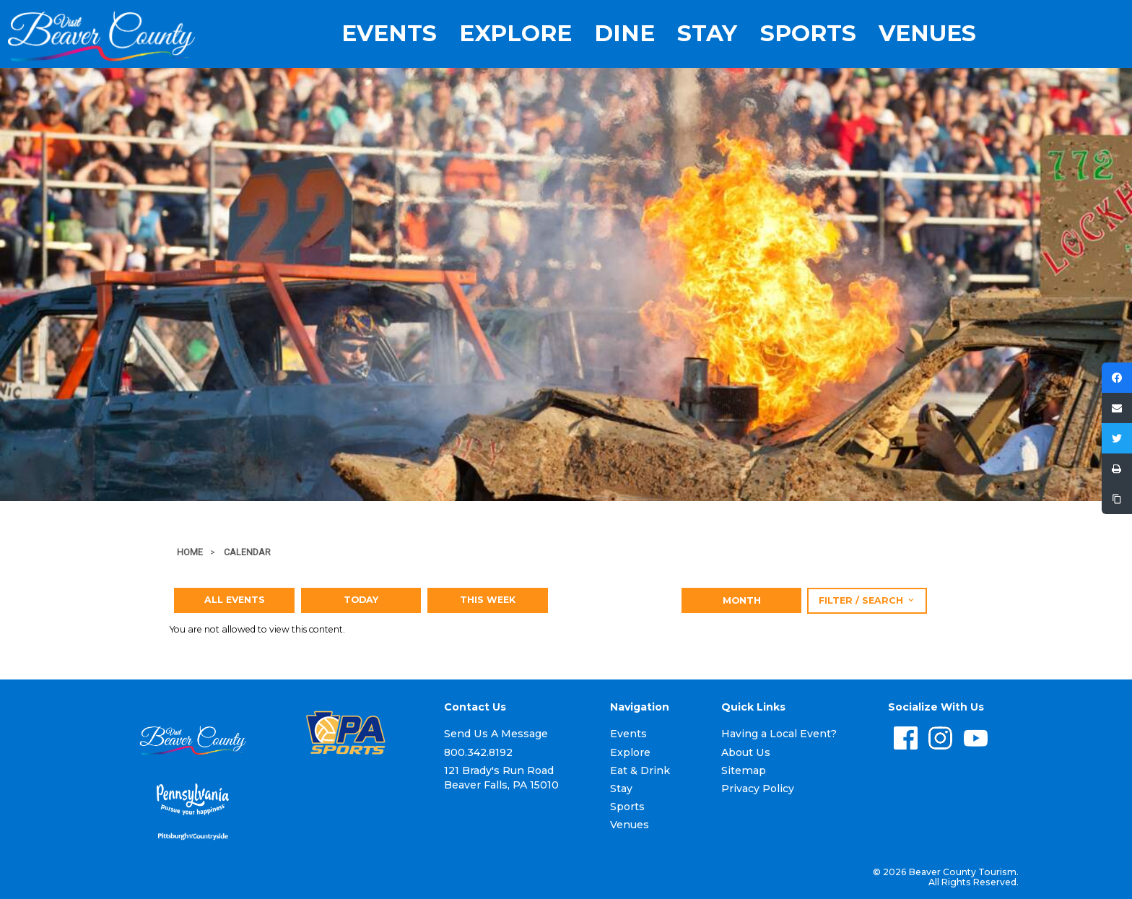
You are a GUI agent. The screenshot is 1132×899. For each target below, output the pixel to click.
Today (361, 599)
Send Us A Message (496, 733)
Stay (707, 33)
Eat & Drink (640, 770)
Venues (927, 33)
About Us (745, 752)
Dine (624, 33)
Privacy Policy (757, 788)
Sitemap (743, 770)
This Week (487, 599)
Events (389, 33)
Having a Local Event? (779, 733)
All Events (234, 599)
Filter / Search (867, 600)
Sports (808, 33)
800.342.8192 (478, 752)
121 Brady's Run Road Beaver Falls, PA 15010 (501, 777)
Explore (515, 33)
